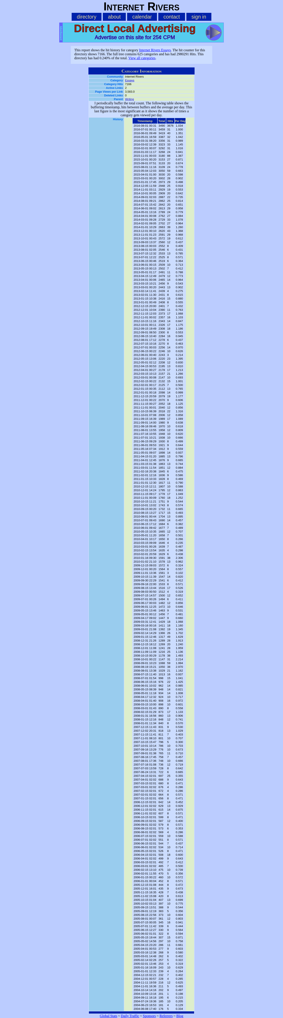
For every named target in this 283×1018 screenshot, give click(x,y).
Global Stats (108, 1016)
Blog (179, 1016)
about (114, 17)
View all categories (142, 58)
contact (171, 17)
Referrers (166, 1016)
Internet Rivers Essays (155, 50)
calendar (142, 17)
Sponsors (149, 1016)
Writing (129, 99)
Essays (129, 80)
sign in (198, 17)
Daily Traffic (130, 1016)
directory (86, 17)
